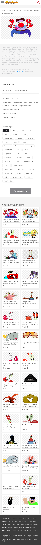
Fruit (35, 530)
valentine (15, 134)
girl (6, 177)
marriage (29, 146)
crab (6, 130)
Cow (34, 521)
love (14, 130)
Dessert (20, 530)
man (6, 134)
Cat (25, 521)
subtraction (18, 146)
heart (14, 142)
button (19, 173)
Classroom (26, 527)
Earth (34, 519)
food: (4, 530)
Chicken (30, 521)
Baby (13, 524)
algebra (27, 150)
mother (27, 524)
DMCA (29, 539)
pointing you (8, 173)
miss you (21, 169)
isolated (31, 169)
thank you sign (16, 177)
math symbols (9, 169)
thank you (19, 157)
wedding (7, 146)
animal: (4, 521)
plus (24, 134)
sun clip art (8, 150)
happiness (8, 153)
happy (6, 165)
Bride (17, 524)
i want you (29, 173)
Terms (9, 539)
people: (4, 524)
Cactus (25, 519)
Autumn (15, 519)
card (30, 130)
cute (17, 153)
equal (6, 142)
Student (10, 527)
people (24, 142)
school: (4, 527)
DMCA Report (8, 85)
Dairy (14, 530)
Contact (23, 539)
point (25, 153)
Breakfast (9, 530)
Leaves (20, 519)
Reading (32, 527)
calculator (8, 157)
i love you (8, 161)
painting (19, 138)
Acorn (9, 519)
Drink (24, 530)
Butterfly (21, 521)
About (4, 539)
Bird (16, 521)
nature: (4, 519)
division (28, 177)
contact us (20, 71)
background (8, 138)
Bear (12, 521)
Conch (30, 519)
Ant (9, 521)
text (18, 150)
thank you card (29, 161)
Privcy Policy (16, 539)
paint (29, 157)
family (22, 524)
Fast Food (29, 530)
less (17, 161)
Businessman (34, 524)
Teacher (16, 527)
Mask (9, 524)
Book (20, 527)
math (22, 130)
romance (30, 138)
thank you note (18, 165)
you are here (9, 181)
